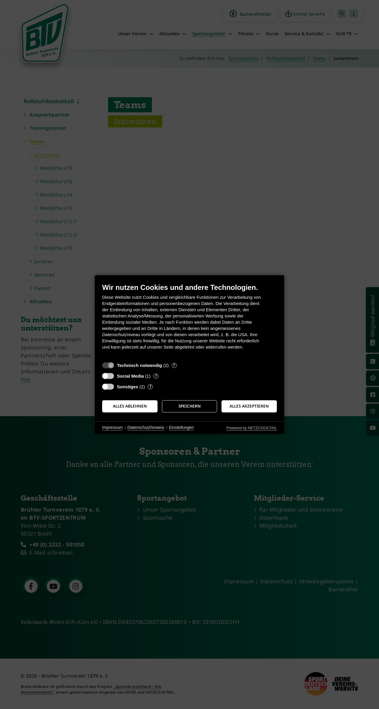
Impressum (112, 427)
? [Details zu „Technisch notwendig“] (174, 365)
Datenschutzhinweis (145, 427)
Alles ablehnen (130, 406)
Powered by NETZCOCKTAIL (252, 428)
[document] (189, 321)
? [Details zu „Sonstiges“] (150, 386)
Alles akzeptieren (249, 406)
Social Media (130, 376)
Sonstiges (127, 386)
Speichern (190, 406)
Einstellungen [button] (181, 427)
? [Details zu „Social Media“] (156, 376)
